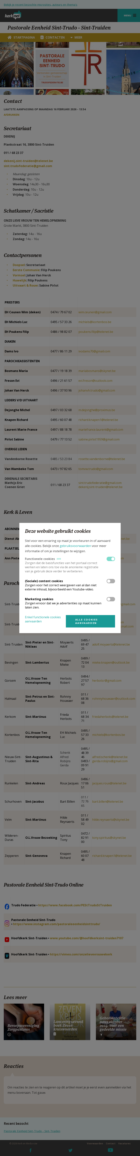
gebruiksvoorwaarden (75, 546)
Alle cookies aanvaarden (86, 621)
